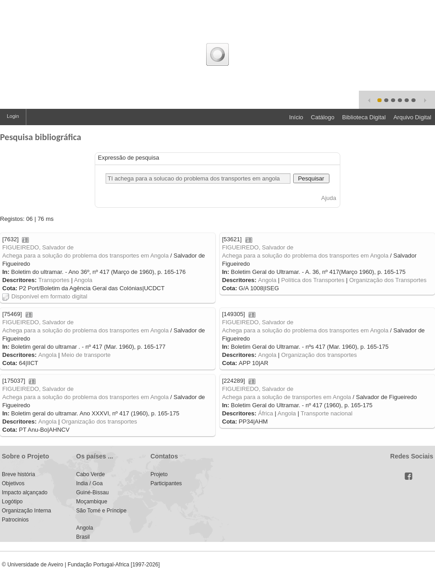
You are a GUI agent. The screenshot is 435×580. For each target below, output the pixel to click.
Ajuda (328, 198)
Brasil (83, 537)
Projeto (159, 474)
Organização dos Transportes (388, 280)
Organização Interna (26, 510)
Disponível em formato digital (44, 296)
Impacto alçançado (25, 492)
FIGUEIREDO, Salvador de (38, 247)
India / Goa (89, 483)
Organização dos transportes (319, 354)
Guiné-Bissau (92, 492)
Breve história (18, 474)
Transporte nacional (326, 413)
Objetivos (13, 483)
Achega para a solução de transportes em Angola (286, 397)
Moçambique (91, 501)
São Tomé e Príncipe (101, 510)
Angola (83, 280)
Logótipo (12, 501)
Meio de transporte (86, 354)
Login (13, 116)
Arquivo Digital (412, 117)
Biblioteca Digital (364, 117)
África (265, 413)
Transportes (53, 280)
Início (296, 117)
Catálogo (322, 117)
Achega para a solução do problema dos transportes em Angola (85, 255)
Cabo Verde (90, 474)
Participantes (166, 483)
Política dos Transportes (312, 280)
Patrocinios (15, 520)
